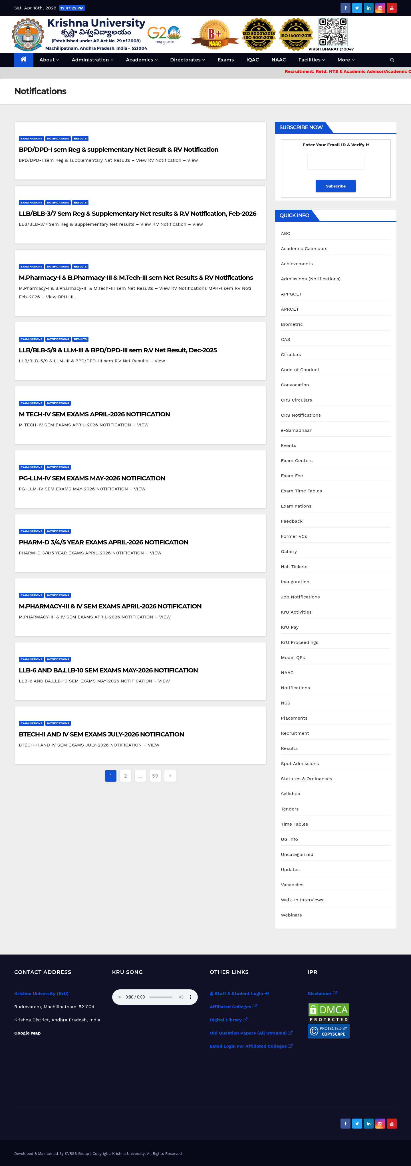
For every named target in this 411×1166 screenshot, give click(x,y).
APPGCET (291, 294)
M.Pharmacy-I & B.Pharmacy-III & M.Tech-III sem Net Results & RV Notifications (136, 277)
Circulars (291, 354)
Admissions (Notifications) (311, 278)
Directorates (187, 60)
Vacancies (292, 884)
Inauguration (295, 581)
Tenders (290, 809)
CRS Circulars (296, 400)
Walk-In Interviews (302, 900)
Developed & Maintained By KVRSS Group (52, 1153)
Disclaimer (322, 993)
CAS (285, 339)
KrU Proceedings (299, 642)
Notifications (58, 138)
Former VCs (294, 536)
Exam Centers (297, 460)
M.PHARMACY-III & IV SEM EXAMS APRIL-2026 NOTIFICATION (110, 606)
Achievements (297, 263)
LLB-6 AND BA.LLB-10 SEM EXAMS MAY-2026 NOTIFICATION (108, 670)
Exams (226, 60)
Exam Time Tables (301, 491)
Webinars (291, 915)
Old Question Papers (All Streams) (251, 1033)
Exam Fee (292, 475)
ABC (285, 233)
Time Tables (294, 824)
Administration (92, 60)
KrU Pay (290, 627)
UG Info (289, 839)
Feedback (292, 521)
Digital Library (228, 1020)
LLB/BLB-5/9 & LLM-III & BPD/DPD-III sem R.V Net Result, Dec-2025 (118, 350)
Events (288, 445)
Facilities (312, 60)
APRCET (290, 309)
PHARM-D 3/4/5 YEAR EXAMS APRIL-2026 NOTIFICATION (103, 542)
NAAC (278, 60)
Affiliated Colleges (233, 1006)
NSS (285, 703)
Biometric (292, 324)
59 (155, 776)
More (346, 60)
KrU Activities (296, 612)
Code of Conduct (300, 369)
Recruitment (295, 733)
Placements (294, 718)
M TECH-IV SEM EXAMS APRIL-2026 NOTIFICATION (94, 414)
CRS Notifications (301, 415)
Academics (142, 60)
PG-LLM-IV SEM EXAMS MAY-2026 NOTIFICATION (92, 478)
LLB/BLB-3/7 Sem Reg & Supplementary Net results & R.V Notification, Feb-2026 (137, 213)
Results (80, 138)
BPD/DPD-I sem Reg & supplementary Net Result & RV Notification (118, 149)
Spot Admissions (300, 763)
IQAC (253, 60)
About (49, 60)
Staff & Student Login (239, 993)
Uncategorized (297, 854)
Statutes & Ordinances (306, 778)
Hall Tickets (294, 566)
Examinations (31, 138)
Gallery (289, 551)
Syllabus (290, 793)
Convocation (295, 385)
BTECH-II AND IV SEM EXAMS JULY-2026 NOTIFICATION (101, 734)
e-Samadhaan (297, 430)
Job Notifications (300, 597)
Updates (290, 869)
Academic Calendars (304, 248)
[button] (392, 60)
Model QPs (293, 657)
